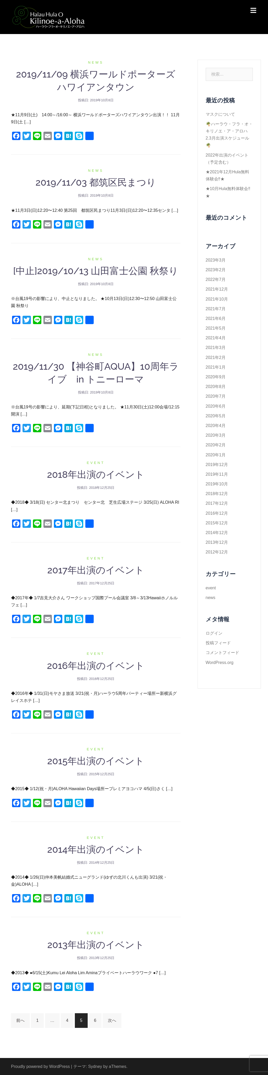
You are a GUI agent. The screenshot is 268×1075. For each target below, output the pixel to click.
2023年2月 (216, 270)
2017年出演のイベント (95, 569)
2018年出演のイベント (95, 474)
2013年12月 (217, 542)
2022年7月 (216, 279)
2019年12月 (217, 464)
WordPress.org (219, 662)
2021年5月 (216, 328)
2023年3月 (216, 260)
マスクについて (220, 114)
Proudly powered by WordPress (40, 1066)
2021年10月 (217, 299)
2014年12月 (217, 532)
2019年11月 (217, 474)
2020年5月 (216, 416)
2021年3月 (216, 347)
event (96, 463)
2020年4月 (216, 425)
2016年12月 (217, 513)
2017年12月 (217, 503)
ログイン (214, 633)
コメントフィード (222, 652)
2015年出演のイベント (95, 760)
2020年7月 (216, 396)
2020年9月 (216, 377)
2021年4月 (216, 338)
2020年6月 (216, 406)
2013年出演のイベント (95, 944)
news (95, 62)
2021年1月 (216, 367)
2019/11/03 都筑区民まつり (96, 182)
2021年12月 (217, 289)
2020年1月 (216, 455)
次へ (112, 1020)
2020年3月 (216, 435)
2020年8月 (216, 386)
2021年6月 (216, 318)
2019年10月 (217, 484)
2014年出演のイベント (95, 849)
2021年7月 (216, 309)
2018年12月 (217, 493)
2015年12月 (217, 523)
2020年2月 (216, 445)
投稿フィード (218, 643)
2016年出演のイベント (95, 665)
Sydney (95, 1066)
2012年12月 (217, 552)
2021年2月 (216, 357)
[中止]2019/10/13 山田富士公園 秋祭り (95, 270)
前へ (20, 1020)
